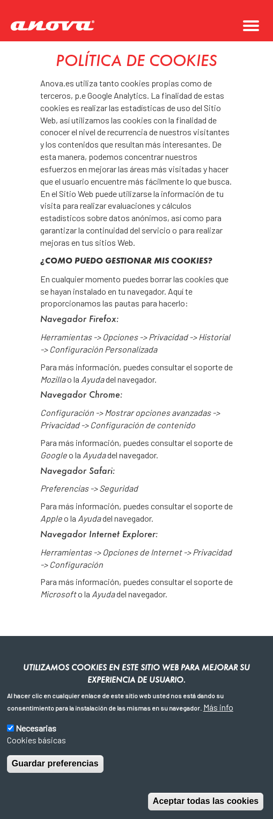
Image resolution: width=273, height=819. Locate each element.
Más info (218, 707)
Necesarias (36, 728)
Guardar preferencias (55, 763)
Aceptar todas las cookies (206, 801)
